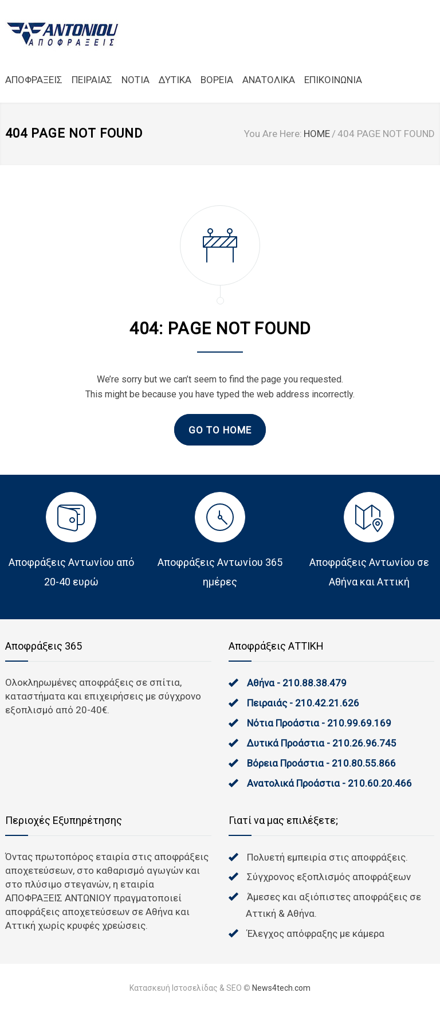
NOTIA (135, 79)
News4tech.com (281, 988)
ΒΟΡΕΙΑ (217, 79)
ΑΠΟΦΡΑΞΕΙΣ (33, 79)
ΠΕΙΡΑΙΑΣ (92, 79)
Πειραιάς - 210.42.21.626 (303, 703)
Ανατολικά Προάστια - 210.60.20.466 (329, 783)
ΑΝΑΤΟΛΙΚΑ (268, 79)
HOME (317, 133)
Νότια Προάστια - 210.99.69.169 (319, 723)
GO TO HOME (220, 430)
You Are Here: (273, 133)
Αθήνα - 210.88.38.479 (297, 683)
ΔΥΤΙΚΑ (175, 79)
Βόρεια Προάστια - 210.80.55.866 (321, 763)
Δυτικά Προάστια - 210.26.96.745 (321, 743)
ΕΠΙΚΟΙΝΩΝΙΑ (333, 79)
